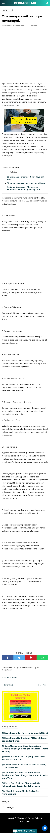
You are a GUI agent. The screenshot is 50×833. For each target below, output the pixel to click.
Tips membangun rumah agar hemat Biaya (26, 183)
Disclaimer (25, 821)
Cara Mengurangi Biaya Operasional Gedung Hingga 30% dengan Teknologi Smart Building (25, 749)
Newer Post (8, 685)
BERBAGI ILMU (25, 3)
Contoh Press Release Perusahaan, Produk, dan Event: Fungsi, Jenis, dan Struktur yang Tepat (25, 775)
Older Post (42, 685)
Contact (20, 818)
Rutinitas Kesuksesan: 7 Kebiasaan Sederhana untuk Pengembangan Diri (24, 188)
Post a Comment (10, 677)
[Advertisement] (25, 55)
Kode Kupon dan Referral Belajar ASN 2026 (26, 733)
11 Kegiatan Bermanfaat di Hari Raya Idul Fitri (25, 178)
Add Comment (31, 26)
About (11, 818)
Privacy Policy (34, 818)
